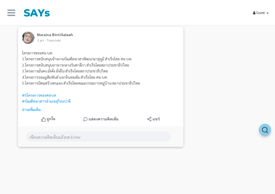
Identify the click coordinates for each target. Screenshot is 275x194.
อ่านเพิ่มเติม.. (32, 109)
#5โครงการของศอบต (39, 95)
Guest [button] (261, 12)
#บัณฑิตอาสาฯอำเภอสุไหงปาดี (46, 101)
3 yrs (40, 40)
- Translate (53, 40)
